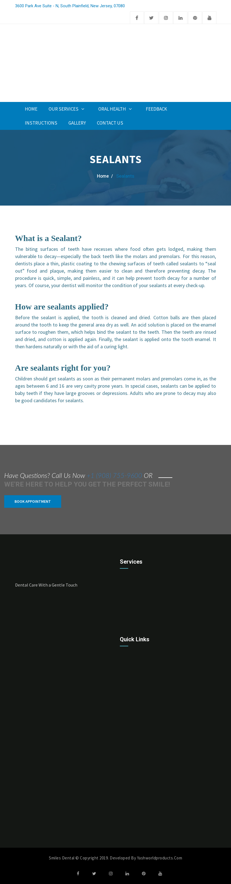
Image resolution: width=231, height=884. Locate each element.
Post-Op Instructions (142, 798)
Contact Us (110, 123)
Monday (23, 837)
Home (31, 109)
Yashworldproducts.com (159, 857)
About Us (131, 740)
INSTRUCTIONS (41, 123)
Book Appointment (33, 501)
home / (104, 176)
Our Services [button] (68, 109)
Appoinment (114, 88)
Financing (131, 810)
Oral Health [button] (116, 109)
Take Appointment (139, 751)
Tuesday (23, 846)
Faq (125, 822)
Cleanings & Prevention (144, 630)
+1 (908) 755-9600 (114, 475)
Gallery (77, 123)
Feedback (156, 109)
